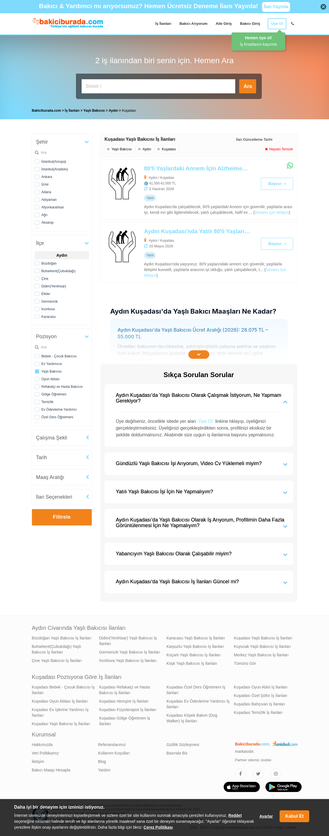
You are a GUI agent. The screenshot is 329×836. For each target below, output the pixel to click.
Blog (102, 761)
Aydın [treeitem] (114, 111)
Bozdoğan (49, 263)
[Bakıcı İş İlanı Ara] (158, 86)
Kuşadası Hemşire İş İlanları (124, 701)
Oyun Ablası (51, 379)
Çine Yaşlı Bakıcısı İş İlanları (57, 660)
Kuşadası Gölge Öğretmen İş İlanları (124, 721)
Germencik (50, 301)
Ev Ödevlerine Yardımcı (59, 410)
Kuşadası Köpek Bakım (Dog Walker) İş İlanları (192, 718)
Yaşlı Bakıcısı (52, 371)
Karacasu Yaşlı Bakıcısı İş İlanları (196, 638)
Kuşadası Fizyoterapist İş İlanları (127, 709)
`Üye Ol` (205, 421)
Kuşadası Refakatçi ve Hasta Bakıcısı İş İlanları (124, 690)
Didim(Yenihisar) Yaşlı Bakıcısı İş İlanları (128, 641)
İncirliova (48, 309)
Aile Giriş (224, 23)
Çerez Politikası (158, 827)
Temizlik (48, 402)
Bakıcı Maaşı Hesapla (51, 770)
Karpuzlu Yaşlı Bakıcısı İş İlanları (195, 646)
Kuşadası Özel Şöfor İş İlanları (260, 695)
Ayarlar (266, 816)
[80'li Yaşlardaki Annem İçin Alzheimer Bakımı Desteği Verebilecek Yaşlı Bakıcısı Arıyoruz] (179, 189)
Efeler (46, 294)
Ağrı (45, 215)
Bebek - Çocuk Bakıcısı (59, 356)
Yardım (104, 770)
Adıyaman (49, 200)
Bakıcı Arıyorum (193, 23)
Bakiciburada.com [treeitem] (46, 111)
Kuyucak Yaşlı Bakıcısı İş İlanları (262, 646)
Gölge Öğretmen (54, 394)
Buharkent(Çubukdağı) (59, 271)
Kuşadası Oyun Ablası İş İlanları (60, 701)
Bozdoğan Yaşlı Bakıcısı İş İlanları (61, 638)
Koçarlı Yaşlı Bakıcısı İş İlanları (194, 655)
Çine (45, 279)
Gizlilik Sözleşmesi (183, 744)
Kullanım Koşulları (114, 753)
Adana (46, 192)
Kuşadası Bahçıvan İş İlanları (259, 704)
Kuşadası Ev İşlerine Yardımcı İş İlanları (60, 712)
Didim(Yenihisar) (54, 286)
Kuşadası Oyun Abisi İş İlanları (260, 687)
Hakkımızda (42, 744)
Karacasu (49, 317)
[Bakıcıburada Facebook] (240, 773)
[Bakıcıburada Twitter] (258, 773)
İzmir (45, 184)
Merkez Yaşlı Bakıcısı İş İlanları (261, 655)
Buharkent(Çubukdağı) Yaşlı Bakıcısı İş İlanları (56, 649)
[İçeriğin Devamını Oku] (198, 354)
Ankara (47, 177)
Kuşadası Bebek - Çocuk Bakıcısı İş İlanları (63, 690)
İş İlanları (163, 23)
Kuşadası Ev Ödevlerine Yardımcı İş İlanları (198, 704)
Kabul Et (294, 816)
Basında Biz (177, 753)
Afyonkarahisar (53, 207)
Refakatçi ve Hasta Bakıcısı (62, 387)
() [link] (271, 212)
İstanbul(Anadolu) (55, 169)
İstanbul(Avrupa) (54, 162)
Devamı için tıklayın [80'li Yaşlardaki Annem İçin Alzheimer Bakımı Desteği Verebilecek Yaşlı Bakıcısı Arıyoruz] (271, 212)
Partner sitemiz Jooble (253, 760)
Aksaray (48, 223)
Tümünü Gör (245, 663)
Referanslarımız (112, 744)
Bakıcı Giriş (250, 23)
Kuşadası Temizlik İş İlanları (258, 712)
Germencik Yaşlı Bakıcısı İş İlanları (129, 652)
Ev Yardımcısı (52, 364)
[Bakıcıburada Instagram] (276, 773)
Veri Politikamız (45, 753)
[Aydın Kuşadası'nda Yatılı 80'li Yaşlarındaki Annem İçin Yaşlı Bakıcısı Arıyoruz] (179, 252)
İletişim (38, 761)
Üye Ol (277, 23)
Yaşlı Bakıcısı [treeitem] (94, 111)
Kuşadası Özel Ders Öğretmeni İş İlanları (196, 690)
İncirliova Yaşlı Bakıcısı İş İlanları (127, 660)
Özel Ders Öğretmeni (57, 417)
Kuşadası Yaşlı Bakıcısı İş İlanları (263, 638)
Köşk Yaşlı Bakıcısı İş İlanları (192, 663)
